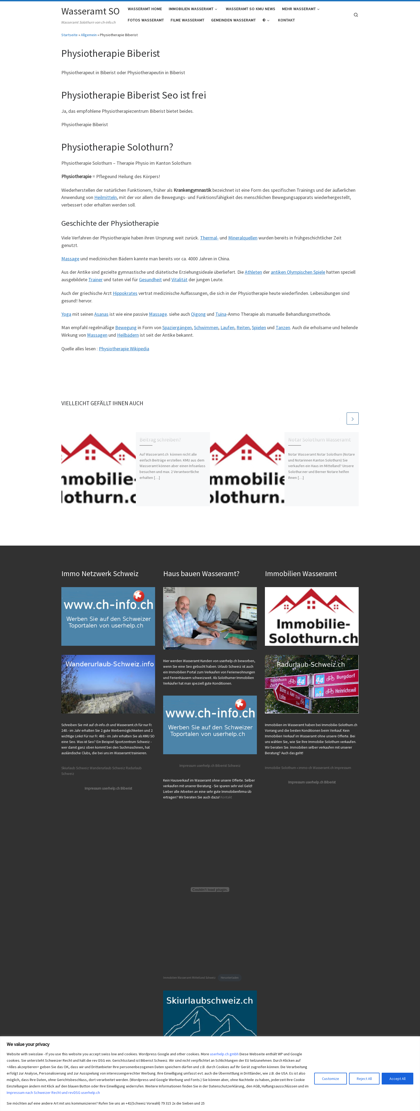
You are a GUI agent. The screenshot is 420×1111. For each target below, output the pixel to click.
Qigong (198, 317)
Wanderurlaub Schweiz (107, 768)
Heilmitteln (105, 201)
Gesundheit (150, 283)
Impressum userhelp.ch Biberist (108, 788)
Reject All (364, 1078)
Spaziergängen (177, 331)
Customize (330, 1078)
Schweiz (234, 765)
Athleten (253, 276)
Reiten (243, 331)
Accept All (397, 1078)
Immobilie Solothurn (280, 767)
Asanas (101, 317)
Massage (70, 262)
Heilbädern (128, 339)
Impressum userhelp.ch (197, 765)
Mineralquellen (242, 241)
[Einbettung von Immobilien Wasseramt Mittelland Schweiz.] (210, 889)
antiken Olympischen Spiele (298, 276)
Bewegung (126, 331)
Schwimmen (206, 331)
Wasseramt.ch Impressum (332, 767)
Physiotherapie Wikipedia (124, 352)
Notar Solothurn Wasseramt (319, 443)
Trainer (95, 283)
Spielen (259, 331)
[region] (210, 1073)
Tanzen (283, 331)
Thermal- (209, 241)
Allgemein (89, 38)
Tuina (220, 317)
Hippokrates (125, 297)
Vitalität (179, 283)
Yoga (66, 317)
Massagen (97, 339)
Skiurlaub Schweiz (75, 768)
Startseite (69, 38)
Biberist (221, 765)
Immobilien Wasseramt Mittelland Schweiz (189, 977)
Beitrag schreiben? (160, 443)
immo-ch (305, 767)
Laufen (227, 331)
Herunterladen (230, 977)
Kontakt (226, 797)
